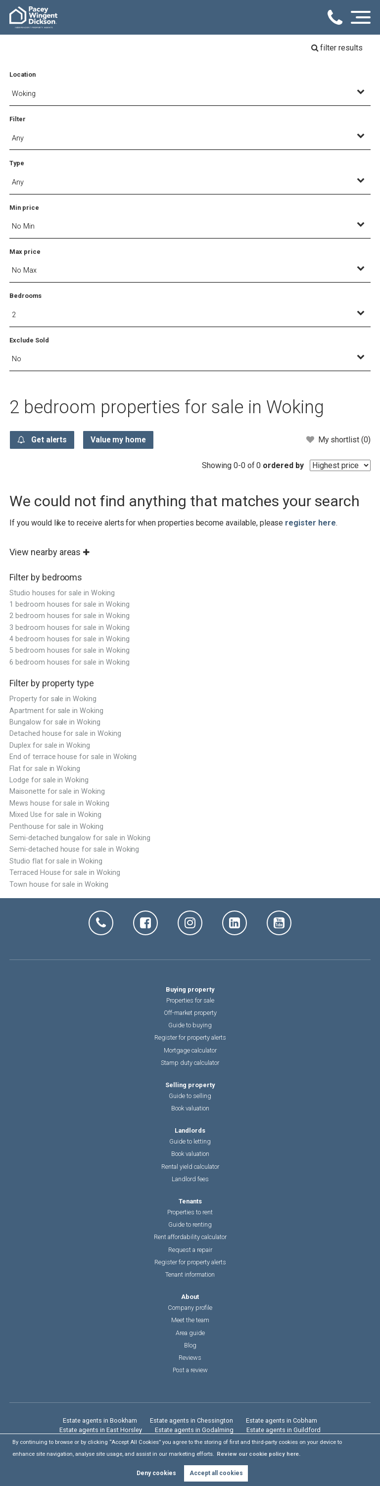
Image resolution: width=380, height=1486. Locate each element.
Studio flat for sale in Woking (55, 862)
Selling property (190, 1085)
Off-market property (190, 1013)
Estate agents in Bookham (100, 1421)
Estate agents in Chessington (191, 1421)
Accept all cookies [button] (216, 1473)
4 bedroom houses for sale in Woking (69, 639)
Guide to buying (190, 1025)
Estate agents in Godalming (194, 1430)
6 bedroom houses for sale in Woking (69, 663)
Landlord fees (190, 1179)
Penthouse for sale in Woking (56, 827)
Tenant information (190, 1275)
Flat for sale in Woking (44, 769)
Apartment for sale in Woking (56, 711)
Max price (25, 251)
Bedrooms (25, 295)
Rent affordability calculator (190, 1237)
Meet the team (190, 1320)
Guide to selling (190, 1096)
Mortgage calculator (190, 1051)
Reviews (190, 1358)
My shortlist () (338, 439)
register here (310, 523)
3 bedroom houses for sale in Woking (69, 628)
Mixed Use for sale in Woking (55, 815)
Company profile (190, 1308)
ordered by (283, 466)
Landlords (190, 1131)
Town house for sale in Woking (58, 885)
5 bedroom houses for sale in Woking (69, 651)
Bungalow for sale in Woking (54, 723)
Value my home (122, 440)
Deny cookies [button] (156, 1473)
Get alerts (43, 440)
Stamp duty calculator (190, 1063)
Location (22, 74)
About (190, 1297)
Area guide (190, 1333)
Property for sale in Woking (52, 699)
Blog (190, 1345)
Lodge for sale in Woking (49, 780)
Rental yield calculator (190, 1167)
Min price (24, 207)
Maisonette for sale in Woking (57, 792)
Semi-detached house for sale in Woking (74, 850)
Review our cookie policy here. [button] (258, 1454)
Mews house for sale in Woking (59, 804)
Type (16, 163)
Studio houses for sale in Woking (61, 593)
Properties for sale (190, 1001)
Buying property (190, 990)
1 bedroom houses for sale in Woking (69, 605)
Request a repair (190, 1250)
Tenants (190, 1201)
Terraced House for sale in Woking (64, 873)
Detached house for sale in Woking (65, 734)
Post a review (190, 1370)
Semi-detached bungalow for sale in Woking (79, 838)
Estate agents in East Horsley (100, 1430)
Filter (17, 119)
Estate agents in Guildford (283, 1430)
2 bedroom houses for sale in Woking (69, 616)
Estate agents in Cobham (281, 1421)
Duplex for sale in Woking (49, 746)
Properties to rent (190, 1212)
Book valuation (190, 1108)
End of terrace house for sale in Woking (73, 757)
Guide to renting (190, 1225)
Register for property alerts (190, 1038)
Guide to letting (190, 1142)
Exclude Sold (28, 340)
